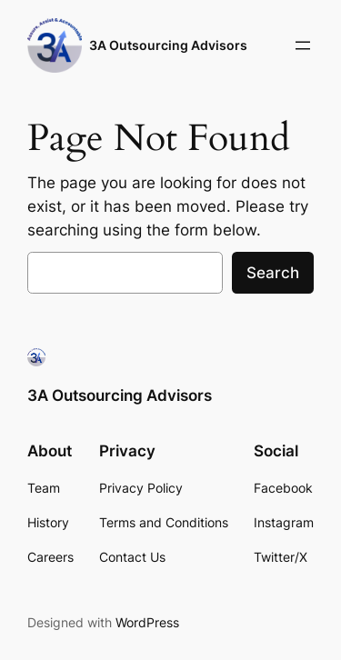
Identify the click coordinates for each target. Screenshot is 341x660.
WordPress (147, 622)
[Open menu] (303, 45)
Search (272, 273)
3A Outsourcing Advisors (168, 45)
